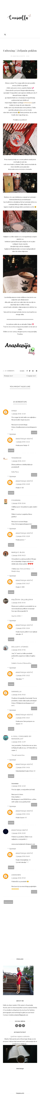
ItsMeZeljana (27, 102)
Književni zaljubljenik (22, 599)
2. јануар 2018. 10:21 (23, 718)
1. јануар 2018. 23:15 (18, 461)
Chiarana (16, 500)
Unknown (16, 875)
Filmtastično (27, 663)
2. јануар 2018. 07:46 (18, 650)
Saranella (17, 691)
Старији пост (31, 376)
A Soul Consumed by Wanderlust (21, 737)
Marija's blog (18, 552)
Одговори (34, 432)
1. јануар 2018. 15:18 (18, 414)
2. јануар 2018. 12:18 (18, 786)
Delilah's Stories (17, 663)
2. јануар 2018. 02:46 (18, 503)
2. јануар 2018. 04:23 (18, 555)
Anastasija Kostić (24, 439)
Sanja (14, 411)
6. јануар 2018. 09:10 (18, 878)
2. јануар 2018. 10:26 (23, 628)
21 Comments (9, 371)
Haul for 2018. (16, 616)
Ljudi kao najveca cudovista (20, 1036)
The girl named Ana (18, 755)
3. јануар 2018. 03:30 (18, 833)
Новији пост (8, 376)
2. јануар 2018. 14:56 (23, 767)
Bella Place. (15, 472)
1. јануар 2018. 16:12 (23, 442)
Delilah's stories (20, 647)
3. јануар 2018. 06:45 (23, 856)
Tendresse (17, 458)
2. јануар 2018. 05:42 (18, 603)
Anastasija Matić (20, 830)
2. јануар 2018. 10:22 (23, 675)
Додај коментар (8, 902)
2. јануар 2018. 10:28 (23, 484)
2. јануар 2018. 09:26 (18, 694)
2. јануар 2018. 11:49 (18, 742)
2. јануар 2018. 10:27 (23, 583)
